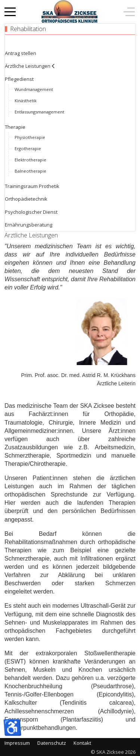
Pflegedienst (19, 79)
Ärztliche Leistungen (27, 66)
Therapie (15, 127)
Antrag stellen (20, 53)
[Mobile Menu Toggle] (10, 11)
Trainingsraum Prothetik (32, 186)
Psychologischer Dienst (31, 212)
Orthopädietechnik (26, 198)
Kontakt (82, 743)
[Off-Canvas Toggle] (129, 11)
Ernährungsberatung (28, 224)
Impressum (17, 743)
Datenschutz (51, 743)
